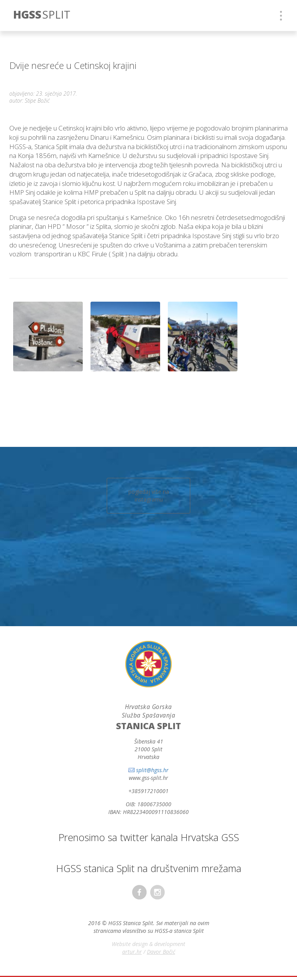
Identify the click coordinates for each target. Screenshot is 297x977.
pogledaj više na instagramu (148, 495)
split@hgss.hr (152, 770)
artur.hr (132, 951)
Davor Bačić (161, 951)
